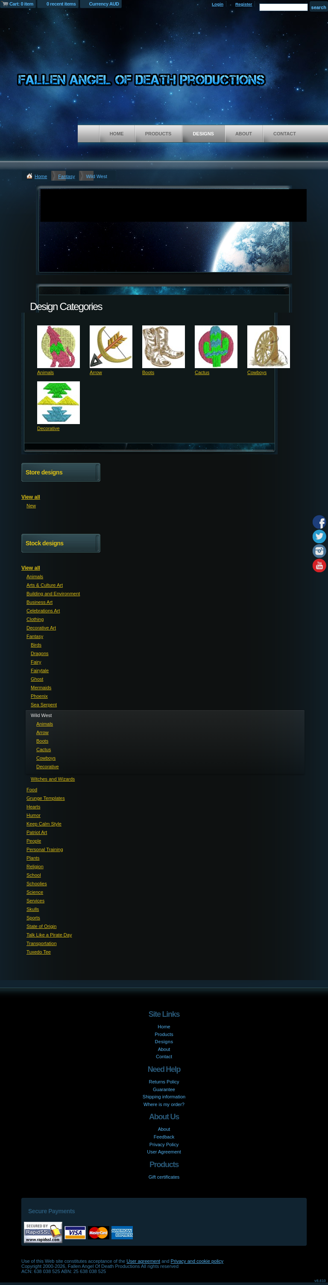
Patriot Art (36, 832)
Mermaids (41, 687)
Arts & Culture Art (44, 585)
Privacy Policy (164, 1144)
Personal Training (44, 849)
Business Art (39, 602)
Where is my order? (164, 1104)
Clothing (35, 619)
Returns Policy (164, 1081)
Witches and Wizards (53, 779)
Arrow (96, 372)
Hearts (33, 806)
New (31, 505)
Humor (33, 815)
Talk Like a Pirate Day (49, 934)
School (33, 875)
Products (158, 133)
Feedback (164, 1136)
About (243, 133)
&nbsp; (58, 346)
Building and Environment (53, 593)
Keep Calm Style (44, 823)
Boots (148, 372)
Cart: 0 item (21, 3)
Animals (45, 372)
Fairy (36, 661)
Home (117, 133)
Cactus (202, 372)
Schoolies (36, 883)
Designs (203, 133)
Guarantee (164, 1089)
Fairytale (40, 670)
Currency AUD (104, 3)
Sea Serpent (44, 704)
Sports (33, 917)
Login (217, 4)
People (33, 840)
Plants (33, 858)
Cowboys (256, 372)
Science (34, 892)
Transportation (41, 943)
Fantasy (66, 176)
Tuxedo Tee (38, 951)
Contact (284, 133)
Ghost (37, 679)
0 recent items (61, 3)
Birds (36, 644)
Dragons (40, 653)
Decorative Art (41, 627)
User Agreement (164, 1151)
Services (35, 900)
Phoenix (39, 696)
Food (31, 789)
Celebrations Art (43, 610)
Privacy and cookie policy (197, 1261)
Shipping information (164, 1096)
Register (243, 4)
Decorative (48, 428)
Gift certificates (164, 1177)
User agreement (143, 1261)
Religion (35, 866)
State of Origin (41, 926)
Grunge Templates (45, 798)
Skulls (32, 909)
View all (30, 497)
